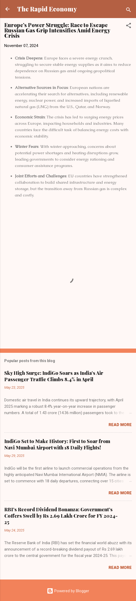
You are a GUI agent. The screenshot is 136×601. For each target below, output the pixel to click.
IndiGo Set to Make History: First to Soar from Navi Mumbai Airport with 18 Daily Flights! (57, 444)
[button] (128, 26)
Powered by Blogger (68, 591)
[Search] (128, 11)
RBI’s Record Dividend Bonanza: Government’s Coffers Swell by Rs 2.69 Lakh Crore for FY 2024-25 (61, 515)
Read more (120, 424)
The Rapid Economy (47, 9)
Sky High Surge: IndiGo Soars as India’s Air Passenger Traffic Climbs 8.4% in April (53, 376)
